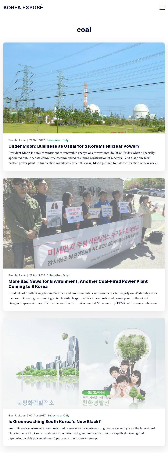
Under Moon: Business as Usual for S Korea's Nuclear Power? (74, 146)
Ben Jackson (17, 140)
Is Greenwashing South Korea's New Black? (54, 421)
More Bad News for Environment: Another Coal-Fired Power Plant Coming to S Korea (78, 284)
